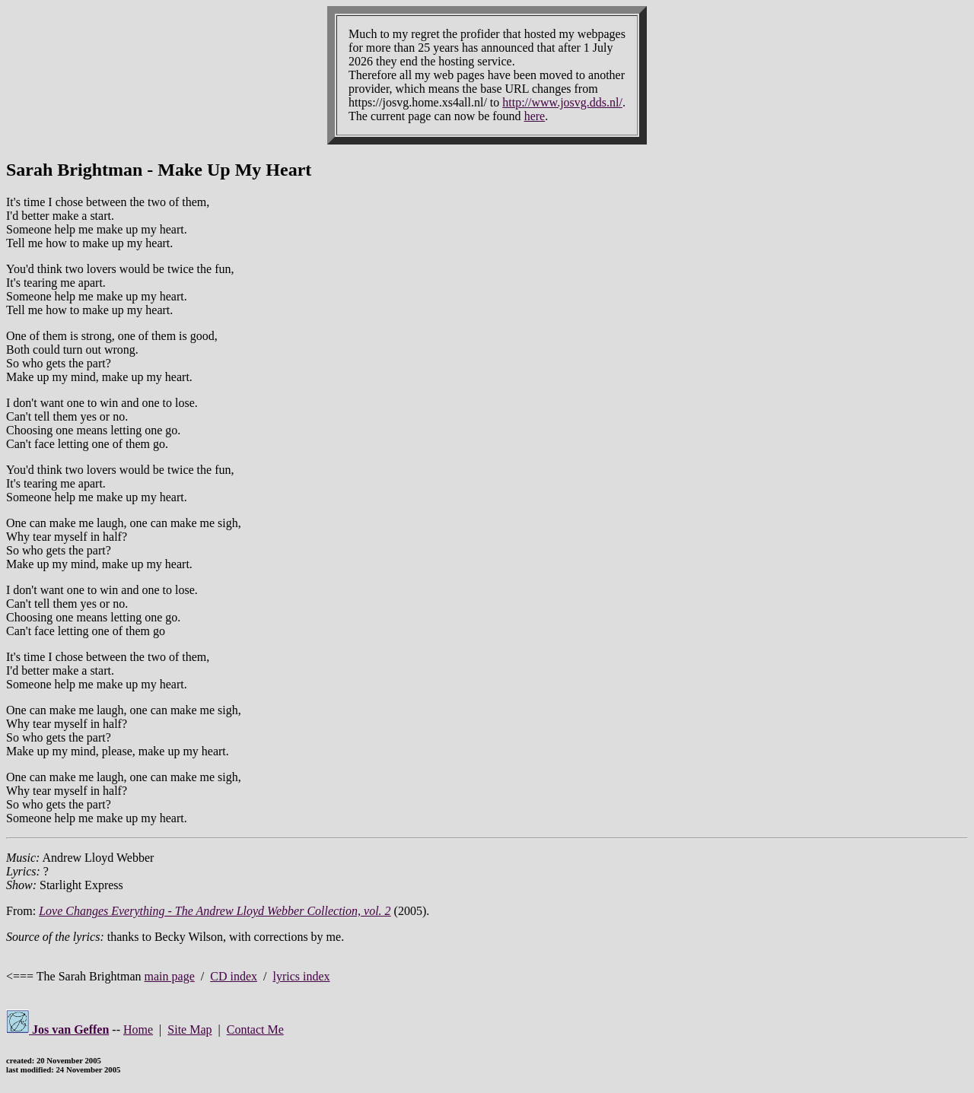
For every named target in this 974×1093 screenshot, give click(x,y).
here (535, 116)
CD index (233, 976)
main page (170, 976)
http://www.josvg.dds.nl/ (562, 102)
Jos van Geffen (57, 1029)
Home (138, 1029)
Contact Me (255, 1029)
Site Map (189, 1029)
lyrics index (300, 976)
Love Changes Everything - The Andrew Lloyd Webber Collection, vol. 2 (214, 910)
